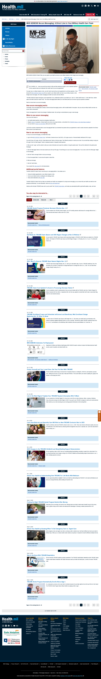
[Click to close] (99, 412)
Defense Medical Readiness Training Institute (42, 630)
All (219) (29, 200)
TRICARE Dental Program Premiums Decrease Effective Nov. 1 (46, 208)
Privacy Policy (14, 664)
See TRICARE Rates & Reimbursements (92, 637)
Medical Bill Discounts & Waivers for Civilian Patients (56, 647)
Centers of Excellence (55, 641)
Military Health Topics (54, 14)
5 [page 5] (88, 196)
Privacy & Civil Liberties (55, 650)
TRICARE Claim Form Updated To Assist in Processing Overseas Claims (49, 288)
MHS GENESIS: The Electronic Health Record (88, 89)
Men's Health (53, 654)
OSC (58, 667)
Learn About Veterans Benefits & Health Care (92, 634)
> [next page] (97, 196)
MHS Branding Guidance (31, 631)
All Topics (53, 621)
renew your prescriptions (41, 124)
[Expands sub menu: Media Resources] (4, 46)
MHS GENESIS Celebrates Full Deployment (40, 343)
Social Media (9, 42)
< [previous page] (70, 196)
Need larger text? (93, 19)
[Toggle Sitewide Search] (97, 14)
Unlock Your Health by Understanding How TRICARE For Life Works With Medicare (53, 476)
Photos (7, 32)
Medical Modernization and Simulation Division (43, 642)
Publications (77, 639)
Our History (28, 629)
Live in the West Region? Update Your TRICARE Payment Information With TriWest (53, 396)
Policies (76, 635)
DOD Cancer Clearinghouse (56, 623)
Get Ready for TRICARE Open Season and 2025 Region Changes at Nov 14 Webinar (53, 235)
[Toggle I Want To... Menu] (93, 14)
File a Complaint (91, 648)
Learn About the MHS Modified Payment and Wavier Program (92, 630)
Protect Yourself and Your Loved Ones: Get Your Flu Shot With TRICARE (50, 369)
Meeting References (79, 633)
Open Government (84, 664)
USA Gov (42, 667)
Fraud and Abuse (33, 664)
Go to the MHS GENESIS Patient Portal (93, 626)
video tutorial (37, 166)
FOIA (51, 664)
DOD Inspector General (60, 664)
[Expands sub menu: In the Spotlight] (4, 39)
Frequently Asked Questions (78, 630)
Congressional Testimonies (80, 622)
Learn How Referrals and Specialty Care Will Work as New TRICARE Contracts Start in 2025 (56, 422)
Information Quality (72, 664)
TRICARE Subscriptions (59, 186)
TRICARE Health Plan (32, 225)
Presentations (78, 637)
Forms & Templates (79, 628)
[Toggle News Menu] (70, 14)
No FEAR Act (23, 664)
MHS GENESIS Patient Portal (38, 93)
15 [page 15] (93, 196)
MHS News (67, 14)
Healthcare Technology (53, 359)
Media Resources (10, 46)
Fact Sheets (77, 624)
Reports (76, 641)
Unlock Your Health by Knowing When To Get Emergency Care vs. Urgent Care (51, 529)
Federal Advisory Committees (29, 626)
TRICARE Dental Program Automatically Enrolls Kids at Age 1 (46, 582)
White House (50, 667)
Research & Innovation (55, 652)
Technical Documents (79, 643)
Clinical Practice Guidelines (80, 620)
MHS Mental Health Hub (55, 629)
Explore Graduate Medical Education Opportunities (93, 645)
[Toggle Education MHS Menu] (46, 14)
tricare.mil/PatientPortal (54, 183)
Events (6, 56)
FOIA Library (77, 626)
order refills (42, 177)
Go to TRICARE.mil (92, 620)
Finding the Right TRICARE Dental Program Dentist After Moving (47, 502)
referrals (33, 122)
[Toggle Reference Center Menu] (83, 14)
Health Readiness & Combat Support (55, 638)
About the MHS (23, 14)
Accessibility (43, 664)
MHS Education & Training (38, 14)
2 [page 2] (77, 196)
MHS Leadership (29, 620)
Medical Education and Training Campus (43, 638)
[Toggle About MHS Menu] (28, 14)
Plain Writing (93, 664)
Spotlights (7, 61)
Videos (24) (43, 200)
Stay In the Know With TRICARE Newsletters (41, 555)
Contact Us (28, 633)
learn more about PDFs (77, 676)
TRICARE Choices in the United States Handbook (80, 122)
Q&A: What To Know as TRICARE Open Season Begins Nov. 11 (46, 261)
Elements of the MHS (30, 622)
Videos (7, 35)
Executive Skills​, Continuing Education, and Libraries (43, 635)
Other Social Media (70, 82)
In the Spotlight (9, 39)
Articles (7, 28)
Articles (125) (36, 200)
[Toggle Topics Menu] (61, 14)
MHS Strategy (29, 624)
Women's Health (42, 466)
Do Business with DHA (92, 642)
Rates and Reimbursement (44, 225)
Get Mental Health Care (92, 640)
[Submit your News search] (23, 51)
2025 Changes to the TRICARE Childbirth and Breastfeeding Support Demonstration (53, 449)
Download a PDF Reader (65, 676)
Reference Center (78, 14)
